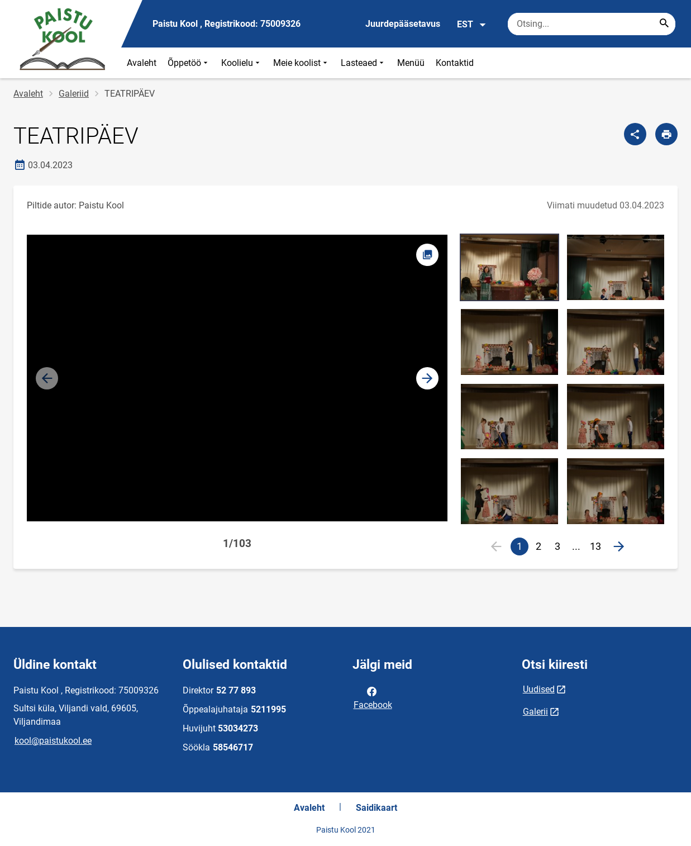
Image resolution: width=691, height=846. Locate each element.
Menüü (411, 63)
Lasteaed (363, 63)
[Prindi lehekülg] (666, 134)
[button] (427, 378)
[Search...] (664, 24)
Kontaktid (455, 63)
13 (595, 546)
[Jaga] (635, 134)
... (578, 547)
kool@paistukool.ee (53, 740)
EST (472, 24)
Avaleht (141, 63)
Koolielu (241, 63)
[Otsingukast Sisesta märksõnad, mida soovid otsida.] (591, 24)
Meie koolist (301, 63)
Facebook (373, 697)
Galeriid (74, 93)
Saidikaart (376, 807)
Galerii (535, 711)
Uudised (539, 689)
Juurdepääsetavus (402, 23)
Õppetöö (189, 63)
